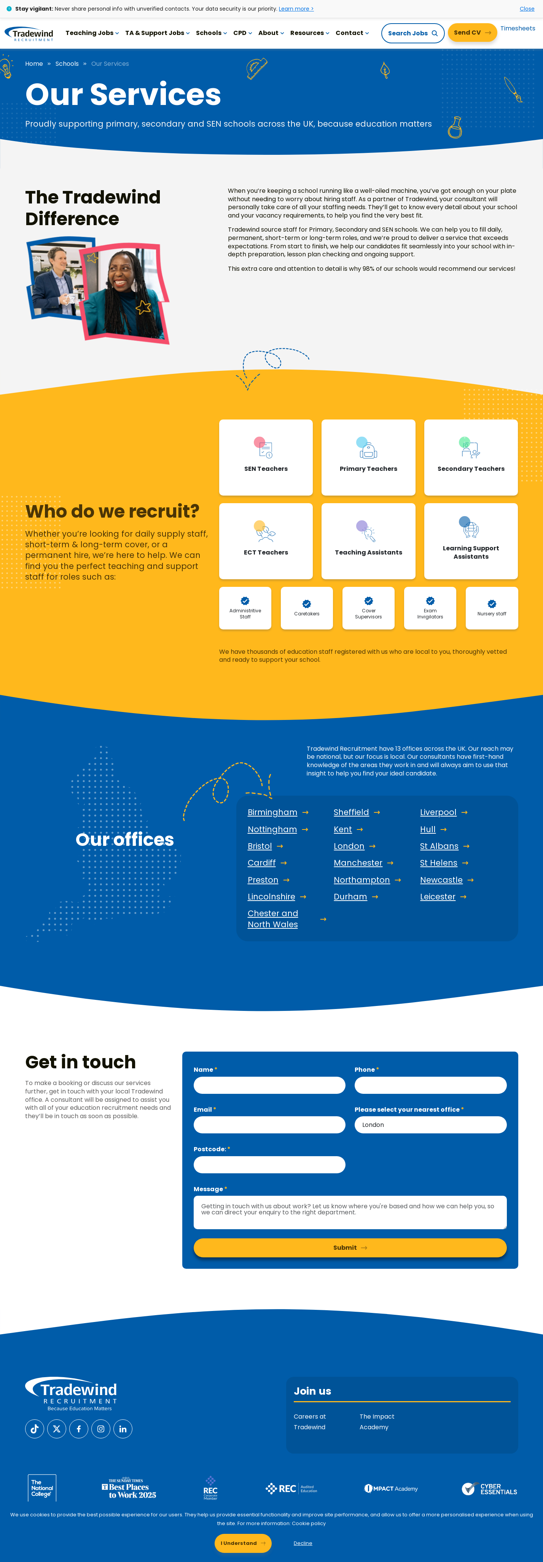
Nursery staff (492, 613)
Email (203, 1109)
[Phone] (431, 1085)
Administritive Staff (245, 613)
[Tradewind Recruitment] (29, 33)
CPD (242, 33)
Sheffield (351, 812)
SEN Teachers (266, 468)
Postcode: (210, 1149)
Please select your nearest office (408, 1109)
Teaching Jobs (92, 33)
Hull (428, 829)
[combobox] (431, 1124)
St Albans (439, 846)
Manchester (358, 863)
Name (204, 1069)
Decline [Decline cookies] (303, 1543)
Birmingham (273, 812)
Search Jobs (408, 33)
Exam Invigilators (430, 613)
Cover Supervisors (368, 613)
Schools (211, 33)
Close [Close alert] (527, 9)
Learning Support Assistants (471, 552)
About (271, 33)
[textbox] (270, 1085)
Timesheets (517, 28)
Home (34, 64)
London (349, 846)
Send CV (467, 32)
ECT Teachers (266, 552)
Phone (365, 1069)
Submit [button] (345, 1247)
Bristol (260, 846)
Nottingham (272, 829)
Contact (352, 33)
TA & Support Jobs (157, 33)
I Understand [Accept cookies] (239, 1543)
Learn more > (296, 9)
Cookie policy (309, 1523)
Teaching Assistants (368, 552)
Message (209, 1189)
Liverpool (438, 812)
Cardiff (262, 863)
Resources (310, 33)
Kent (343, 829)
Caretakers (307, 613)
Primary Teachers (368, 468)
